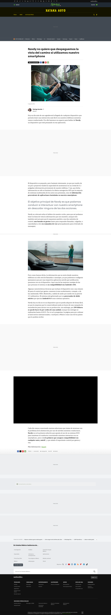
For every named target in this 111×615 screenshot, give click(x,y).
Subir (93, 577)
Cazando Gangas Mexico (47, 550)
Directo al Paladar (55, 584)
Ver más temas (18, 565)
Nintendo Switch (51, 39)
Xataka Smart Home (17, 591)
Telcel (44, 561)
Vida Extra (28, 586)
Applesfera (16, 588)
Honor (76, 39)
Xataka (15, 584)
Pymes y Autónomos (90, 587)
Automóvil (55, 10)
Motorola (27, 39)
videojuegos (31, 561)
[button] (38, 109)
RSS (78, 564)
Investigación (17, 549)
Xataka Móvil (17, 586)
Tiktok (87, 564)
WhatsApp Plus (68, 539)
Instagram (72, 564)
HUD (51, 451)
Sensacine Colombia (41, 606)
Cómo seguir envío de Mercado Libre (53, 539)
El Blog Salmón (91, 584)
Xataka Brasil (17, 605)
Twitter (94, 15)
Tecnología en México (33, 558)
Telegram (75, 564)
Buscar (94, 571)
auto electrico (29, 14)
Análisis (30, 549)
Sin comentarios (34, 62)
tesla (15, 14)
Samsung (65, 39)
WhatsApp (39, 39)
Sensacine (41, 584)
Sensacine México (43, 603)
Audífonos (82, 39)
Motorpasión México (66, 604)
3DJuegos (28, 584)
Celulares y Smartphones (31, 554)
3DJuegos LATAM (30, 603)
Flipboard (46, 62)
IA (44, 39)
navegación (44, 451)
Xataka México (55, 4)
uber (21, 14)
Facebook (97, 15)
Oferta (33, 39)
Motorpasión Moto (67, 586)
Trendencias (78, 584)
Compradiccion (79, 588)
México (15, 561)
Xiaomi (70, 39)
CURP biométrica (78, 539)
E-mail (48, 62)
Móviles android (47, 558)
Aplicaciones (46, 554)
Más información (67, 613)
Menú (17, 5)
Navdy (44, 447)
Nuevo (93, 5)
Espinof (40, 586)
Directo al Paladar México (55, 604)
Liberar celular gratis (89, 539)
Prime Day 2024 (18, 558)
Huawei (58, 39)
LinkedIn (84, 564)
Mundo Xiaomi (17, 594)
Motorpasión (66, 584)
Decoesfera (78, 586)
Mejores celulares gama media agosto (33, 539)
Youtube (69, 564)
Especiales (16, 554)
